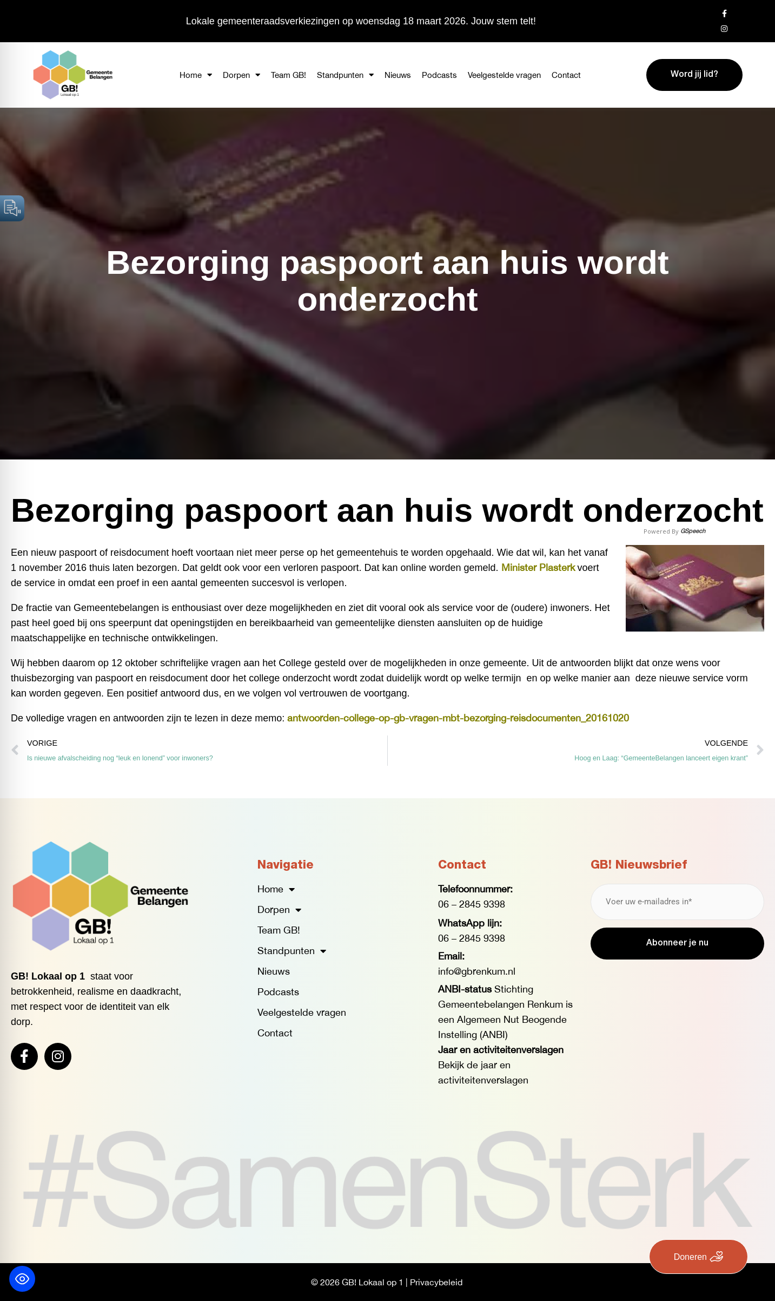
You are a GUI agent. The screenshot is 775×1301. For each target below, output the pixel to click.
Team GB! (288, 75)
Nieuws (398, 75)
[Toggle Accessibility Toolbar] (22, 1279)
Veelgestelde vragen (504, 75)
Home (196, 74)
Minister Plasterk (538, 567)
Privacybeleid (436, 1282)
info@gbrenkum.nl (476, 971)
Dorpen (241, 74)
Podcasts (439, 75)
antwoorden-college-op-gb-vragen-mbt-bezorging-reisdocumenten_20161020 (458, 718)
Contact (566, 75)
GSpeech (692, 531)
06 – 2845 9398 (471, 904)
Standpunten (345, 74)
